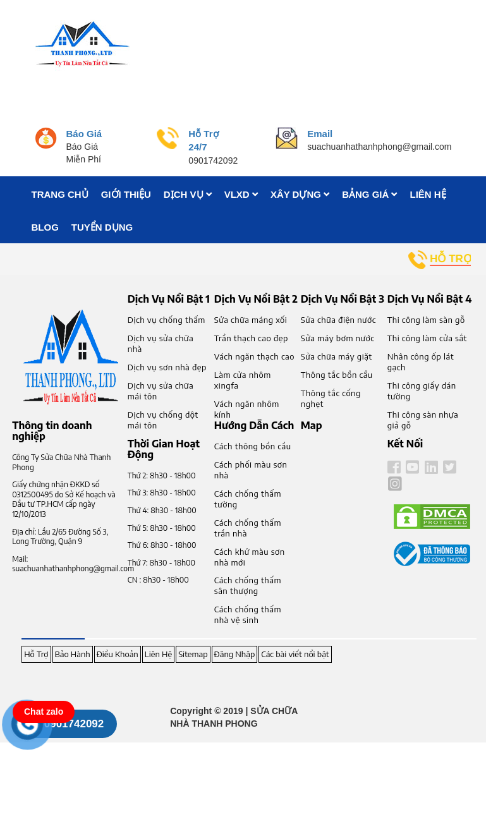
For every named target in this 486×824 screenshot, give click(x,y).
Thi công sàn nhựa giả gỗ (422, 419)
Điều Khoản (117, 654)
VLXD (241, 194)
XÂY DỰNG (299, 194)
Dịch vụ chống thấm (166, 320)
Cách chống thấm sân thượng (247, 585)
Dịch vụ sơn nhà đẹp (167, 367)
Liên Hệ (158, 654)
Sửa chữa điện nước (338, 320)
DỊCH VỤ (188, 194)
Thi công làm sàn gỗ (426, 320)
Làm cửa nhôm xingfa (242, 380)
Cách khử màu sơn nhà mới (249, 557)
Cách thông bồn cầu (252, 446)
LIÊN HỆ (428, 194)
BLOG (45, 227)
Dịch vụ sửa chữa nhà (160, 343)
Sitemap (192, 654)
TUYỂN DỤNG (102, 227)
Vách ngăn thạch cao (254, 356)
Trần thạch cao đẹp (251, 338)
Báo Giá (84, 133)
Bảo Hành (72, 654)
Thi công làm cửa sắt (427, 338)
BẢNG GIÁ (369, 194)
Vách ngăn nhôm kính (246, 409)
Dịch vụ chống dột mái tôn (163, 419)
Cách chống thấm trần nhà (247, 528)
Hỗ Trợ (36, 654)
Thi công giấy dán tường (421, 390)
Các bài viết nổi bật (295, 654)
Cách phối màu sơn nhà (251, 469)
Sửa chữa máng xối (250, 320)
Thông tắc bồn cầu (337, 375)
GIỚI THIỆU (126, 194)
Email (319, 133)
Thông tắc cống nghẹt (331, 398)
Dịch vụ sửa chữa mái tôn (160, 390)
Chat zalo (43, 711)
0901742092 (74, 724)
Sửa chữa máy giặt (336, 356)
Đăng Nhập (234, 654)
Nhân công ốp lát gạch (420, 361)
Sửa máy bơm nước (338, 338)
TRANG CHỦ (60, 194)
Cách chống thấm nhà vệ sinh (247, 614)
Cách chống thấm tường (247, 498)
